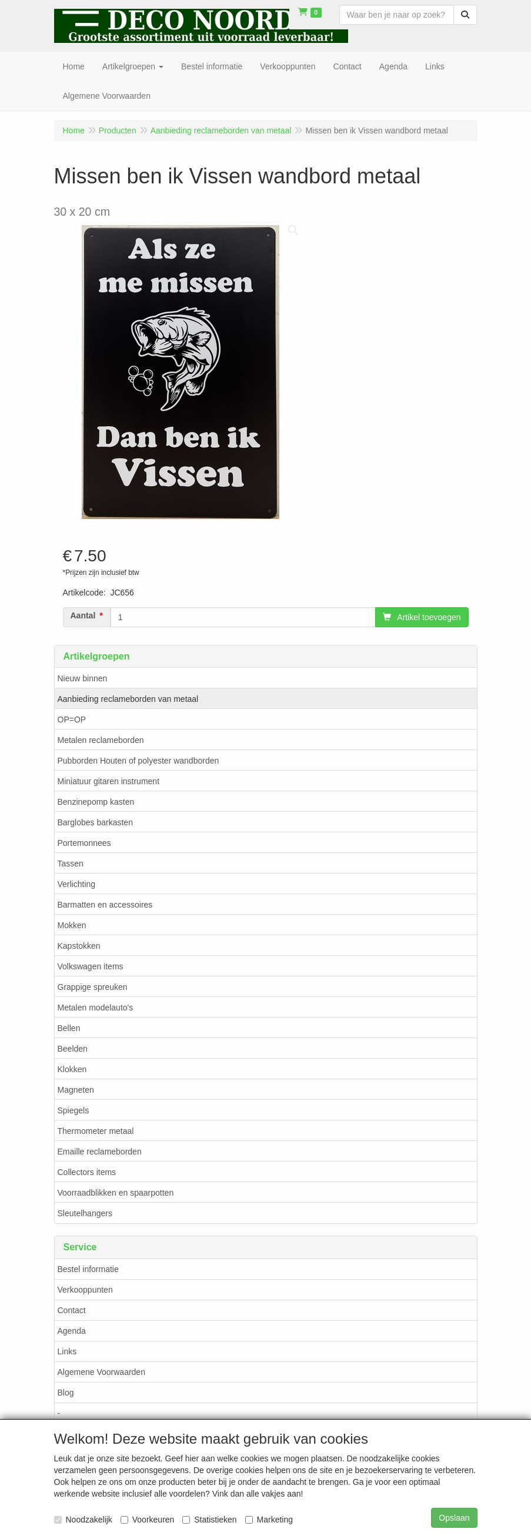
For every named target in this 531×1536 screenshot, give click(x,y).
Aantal (83, 615)
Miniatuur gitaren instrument (109, 781)
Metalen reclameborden (101, 740)
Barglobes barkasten (95, 822)
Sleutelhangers (85, 1213)
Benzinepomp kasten (96, 802)
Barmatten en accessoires (105, 904)
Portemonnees (84, 843)
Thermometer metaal (96, 1131)
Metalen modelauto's (95, 1007)
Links (67, 1351)
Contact (72, 1310)
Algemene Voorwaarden (101, 1372)
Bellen (69, 1028)
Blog (66, 1392)
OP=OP (72, 719)
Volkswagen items (90, 966)
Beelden (73, 1048)
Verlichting (77, 884)
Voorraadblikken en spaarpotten (116, 1192)
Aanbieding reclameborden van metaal (128, 699)
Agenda (72, 1331)
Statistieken (209, 1519)
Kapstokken (79, 946)
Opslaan (454, 1517)
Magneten (76, 1090)
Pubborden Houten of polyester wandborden (138, 760)
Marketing (269, 1519)
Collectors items (87, 1172)
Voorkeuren (148, 1519)
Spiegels (73, 1110)
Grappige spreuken (93, 987)
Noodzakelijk (83, 1519)
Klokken (72, 1069)
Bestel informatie (88, 1269)
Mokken (72, 925)
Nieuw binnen (83, 678)
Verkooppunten (85, 1289)
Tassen (71, 863)
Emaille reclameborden (100, 1151)
